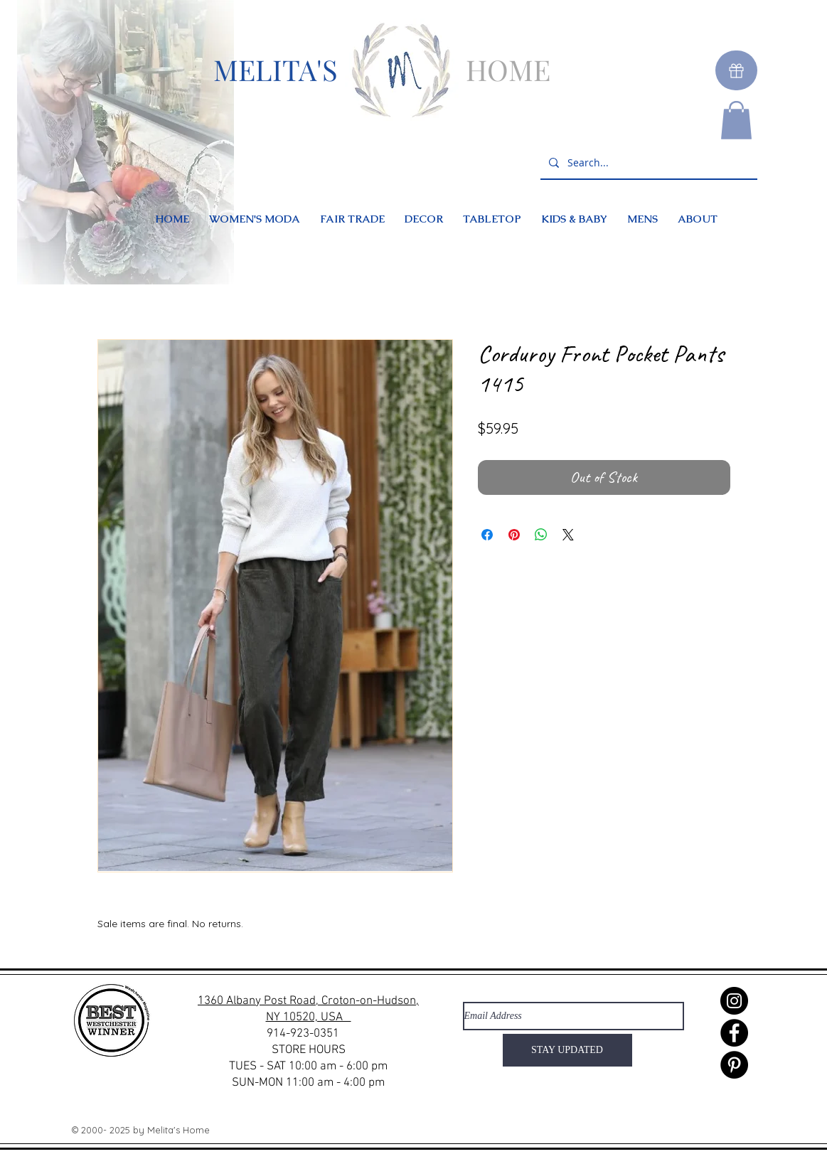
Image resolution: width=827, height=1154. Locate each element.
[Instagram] (734, 1001)
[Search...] (647, 163)
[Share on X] (568, 534)
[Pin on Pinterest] (514, 534)
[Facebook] (734, 1033)
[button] (736, 120)
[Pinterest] (734, 1065)
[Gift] (736, 70)
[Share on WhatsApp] (541, 534)
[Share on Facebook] (487, 534)
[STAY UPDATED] (567, 1050)
